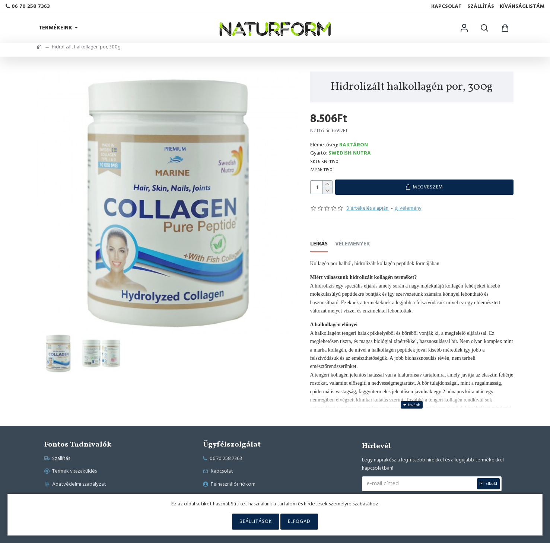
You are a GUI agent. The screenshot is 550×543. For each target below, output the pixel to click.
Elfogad (299, 521)
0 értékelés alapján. (367, 209)
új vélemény (408, 209)
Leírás (319, 246)
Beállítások (255, 521)
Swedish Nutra (349, 153)
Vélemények (352, 246)
